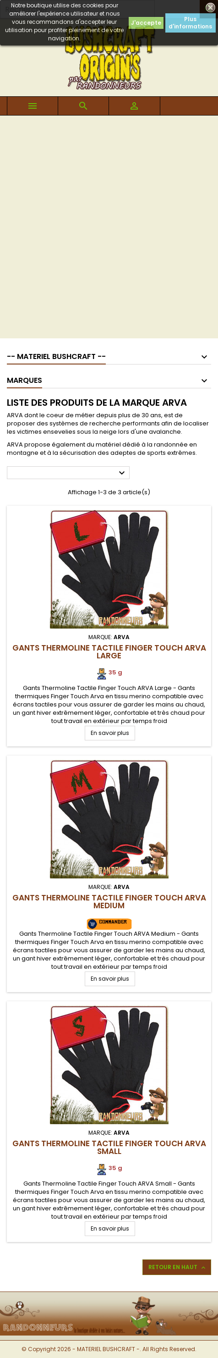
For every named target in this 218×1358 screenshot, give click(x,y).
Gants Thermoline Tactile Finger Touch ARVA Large (109, 651)
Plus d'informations (190, 22)
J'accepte (146, 23)
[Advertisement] (109, 229)
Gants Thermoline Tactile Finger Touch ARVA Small (109, 1147)
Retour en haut (177, 1267)
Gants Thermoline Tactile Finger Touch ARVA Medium (109, 901)
